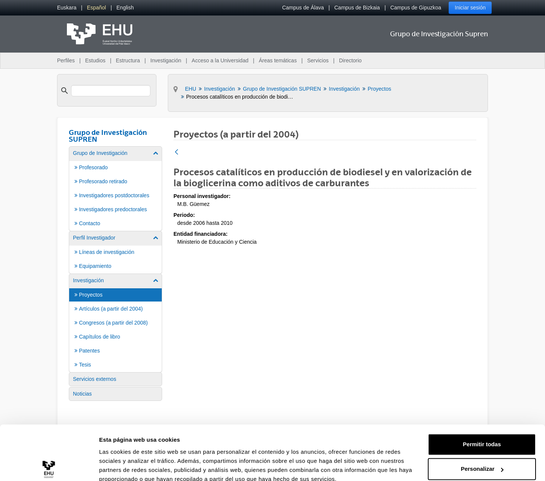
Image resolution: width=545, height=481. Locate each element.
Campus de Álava (303, 8)
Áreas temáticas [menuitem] (278, 60)
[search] (110, 90)
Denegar (482, 460)
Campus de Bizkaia (357, 8)
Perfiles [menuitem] (66, 60)
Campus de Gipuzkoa (415, 8)
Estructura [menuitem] (128, 60)
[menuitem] (66, 7)
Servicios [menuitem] (318, 60)
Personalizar (482, 435)
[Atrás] (176, 152)
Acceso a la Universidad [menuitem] (220, 60)
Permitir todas (482, 410)
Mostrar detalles (121, 466)
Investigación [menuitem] (165, 60)
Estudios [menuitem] (95, 60)
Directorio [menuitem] (350, 60)
